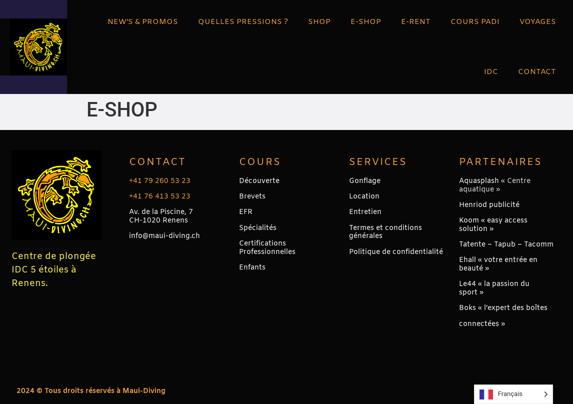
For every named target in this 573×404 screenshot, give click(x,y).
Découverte (259, 181)
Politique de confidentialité (396, 252)
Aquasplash (479, 181)
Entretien (365, 212)
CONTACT (537, 72)
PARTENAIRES (500, 162)
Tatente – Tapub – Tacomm (506, 245)
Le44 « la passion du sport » (494, 289)
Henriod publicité (489, 205)
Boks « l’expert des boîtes (503, 308)
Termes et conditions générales (385, 233)
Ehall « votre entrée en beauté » (498, 265)
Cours (260, 162)
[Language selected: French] (513, 394)
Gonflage (364, 181)
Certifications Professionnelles (267, 248)
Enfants (252, 267)
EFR (245, 212)
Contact (157, 162)
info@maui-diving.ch (164, 236)
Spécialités (257, 228)
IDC (491, 72)
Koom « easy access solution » (493, 225)
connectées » (482, 324)
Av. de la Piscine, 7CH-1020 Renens (161, 217)
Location (364, 197)
